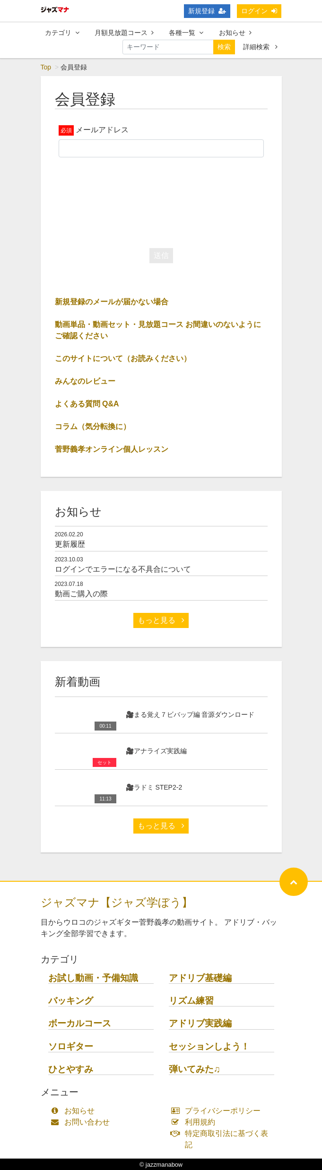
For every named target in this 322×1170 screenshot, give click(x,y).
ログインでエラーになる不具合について (123, 569)
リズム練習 (191, 1001)
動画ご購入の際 (81, 594)
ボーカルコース (79, 1023)
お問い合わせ (82, 1122)
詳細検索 (260, 47)
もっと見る (161, 620)
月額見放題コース (124, 32)
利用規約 (195, 1122)
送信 (161, 255)
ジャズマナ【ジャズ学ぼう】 (117, 902)
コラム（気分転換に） (93, 426)
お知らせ (235, 32)
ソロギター (70, 1046)
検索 (224, 47)
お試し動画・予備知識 (93, 978)
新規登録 (207, 11)
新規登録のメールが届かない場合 (111, 302)
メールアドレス (102, 130)
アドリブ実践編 (200, 1023)
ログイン (259, 11)
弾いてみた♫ (194, 1069)
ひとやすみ (70, 1069)
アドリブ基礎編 (200, 978)
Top (46, 67)
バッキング (70, 1001)
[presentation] (161, 200)
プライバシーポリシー (218, 1111)
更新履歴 (70, 544)
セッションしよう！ (209, 1046)
